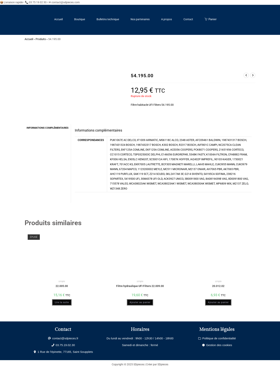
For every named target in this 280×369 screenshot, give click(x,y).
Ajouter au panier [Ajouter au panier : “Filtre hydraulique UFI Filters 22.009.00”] (140, 302)
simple (61, 281)
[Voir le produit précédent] (246, 75)
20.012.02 (218, 286)
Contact (188, 19)
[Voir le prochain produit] (252, 75)
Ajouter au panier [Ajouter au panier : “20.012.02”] (218, 302)
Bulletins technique (108, 19)
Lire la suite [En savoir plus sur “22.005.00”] (62, 302)
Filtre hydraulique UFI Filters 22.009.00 (140, 286)
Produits (41, 39)
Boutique (79, 19)
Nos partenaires (140, 19)
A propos (166, 19)
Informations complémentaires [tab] (47, 127)
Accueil (58, 19)
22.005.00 (62, 286)
